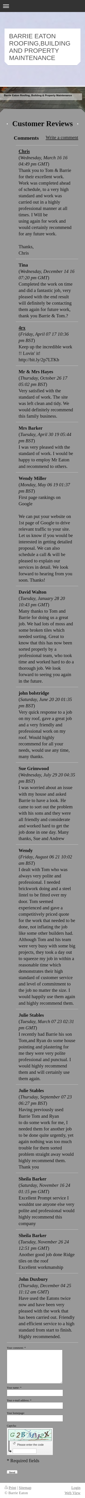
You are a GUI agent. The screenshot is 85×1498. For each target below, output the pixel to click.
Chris (24, 151)
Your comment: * (16, 1347)
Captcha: (23, 1425)
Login (75, 1488)
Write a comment (62, 137)
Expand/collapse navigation (42, 6)
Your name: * (14, 1387)
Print (10, 1488)
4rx (22, 327)
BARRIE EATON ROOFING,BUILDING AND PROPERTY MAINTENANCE (39, 47)
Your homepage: (16, 1413)
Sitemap (25, 1488)
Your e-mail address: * (27, 1400)
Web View (72, 1493)
